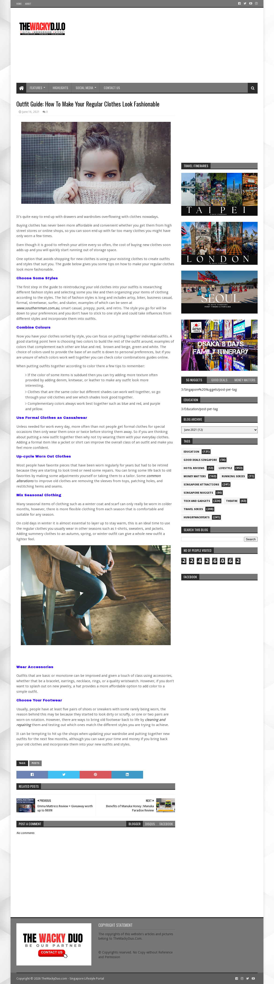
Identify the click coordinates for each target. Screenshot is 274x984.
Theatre (231, 501)
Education (191, 451)
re (219, 612)
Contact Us (112, 87)
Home (19, 3)
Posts (35, 763)
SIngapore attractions (201, 484)
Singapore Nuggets (198, 492)
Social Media (84, 87)
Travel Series (193, 509)
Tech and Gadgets (197, 501)
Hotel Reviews (194, 468)
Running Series (233, 476)
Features (36, 87)
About (28, 3)
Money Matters (195, 476)
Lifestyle (225, 468)
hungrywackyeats (197, 517)
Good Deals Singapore (200, 460)
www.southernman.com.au (37, 308)
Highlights (60, 87)
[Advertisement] (172, 45)
